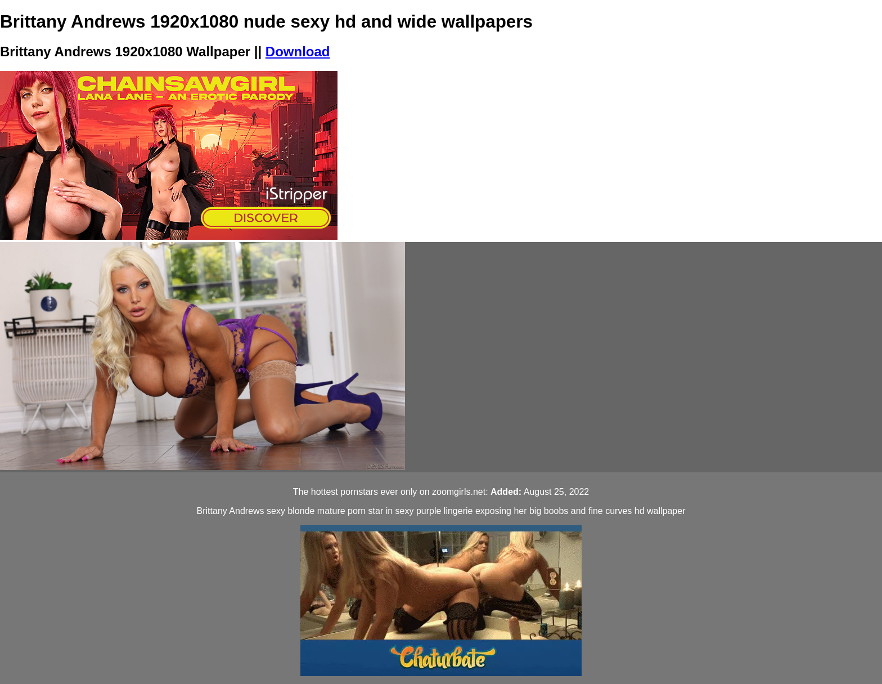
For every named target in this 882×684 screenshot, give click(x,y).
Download (298, 51)
